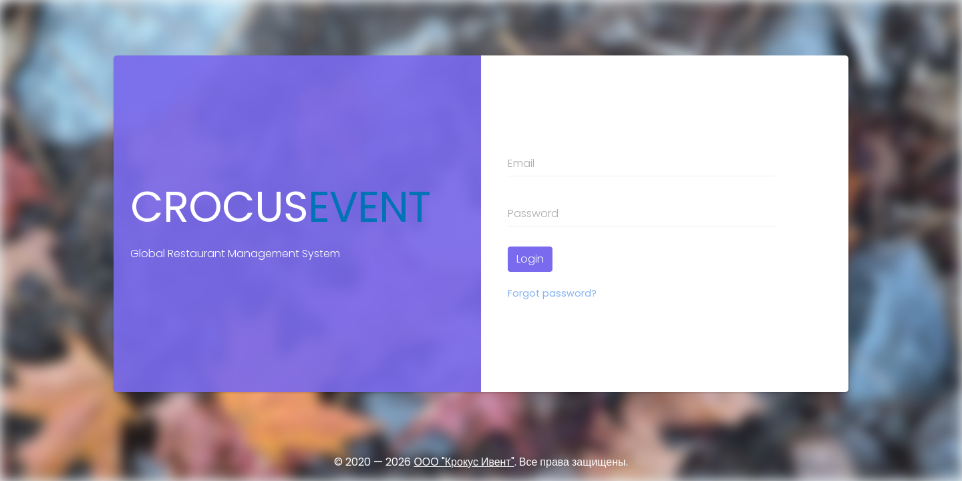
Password (533, 213)
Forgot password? (552, 293)
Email (521, 163)
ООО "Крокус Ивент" (464, 462)
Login (530, 259)
